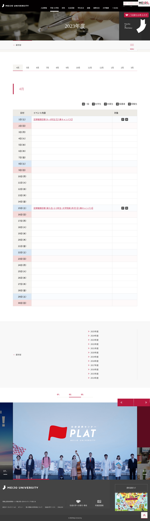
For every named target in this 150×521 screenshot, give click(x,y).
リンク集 (27, 500)
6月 (37, 67)
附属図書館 (99, 502)
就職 (88, 8)
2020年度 (95, 352)
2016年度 (95, 369)
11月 (90, 67)
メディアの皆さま (54, 500)
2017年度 (95, 365)
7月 (47, 67)
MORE (115, 8)
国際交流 (96, 8)
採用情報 (16, 500)
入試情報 (44, 8)
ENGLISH (60, 504)
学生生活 (81, 8)
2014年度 (95, 377)
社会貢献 (71, 8)
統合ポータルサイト (9, 504)
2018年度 (95, 361)
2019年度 (95, 356)
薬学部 (19, 45)
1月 (112, 67)
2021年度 (95, 348)
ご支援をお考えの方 (136, 15)
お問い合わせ (39, 500)
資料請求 (131, 487)
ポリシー (20, 504)
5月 (27, 67)
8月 (57, 67)
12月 (102, 67)
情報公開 (6, 500)
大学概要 (106, 8)
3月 (132, 67)
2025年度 (95, 331)
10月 (78, 67)
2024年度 (95, 335)
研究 (63, 8)
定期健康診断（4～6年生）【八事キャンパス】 (53, 119)
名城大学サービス (50, 504)
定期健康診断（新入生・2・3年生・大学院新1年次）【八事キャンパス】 (63, 208)
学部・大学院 (54, 8)
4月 (17, 67)
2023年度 (95, 339)
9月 (67, 67)
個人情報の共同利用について (34, 504)
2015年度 (95, 373)
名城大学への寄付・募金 (78, 502)
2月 (122, 67)
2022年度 (95, 344)
